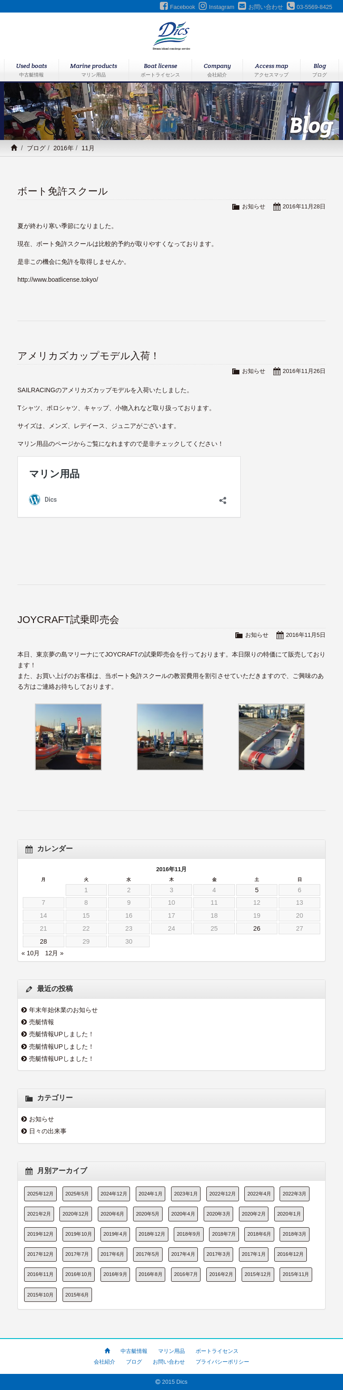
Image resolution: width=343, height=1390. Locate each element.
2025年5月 (77, 1193)
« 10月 (30, 953)
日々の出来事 (48, 1131)
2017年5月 (147, 1254)
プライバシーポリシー (222, 1362)
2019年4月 (115, 1234)
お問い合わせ (169, 1362)
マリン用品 (171, 1351)
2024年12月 (113, 1193)
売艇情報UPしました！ (61, 1034)
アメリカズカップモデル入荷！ (88, 355)
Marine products (94, 70)
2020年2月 (254, 1213)
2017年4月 (183, 1254)
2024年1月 (151, 1193)
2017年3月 (218, 1254)
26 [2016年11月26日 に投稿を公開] (256, 928)
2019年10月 (78, 1234)
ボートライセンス (217, 1351)
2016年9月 (115, 1274)
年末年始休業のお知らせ (63, 1009)
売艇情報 (41, 1022)
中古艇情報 (134, 1351)
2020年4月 (183, 1213)
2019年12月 (40, 1234)
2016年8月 (151, 1274)
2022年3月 (294, 1193)
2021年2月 (39, 1213)
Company (217, 70)
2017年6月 (112, 1254)
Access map (271, 70)
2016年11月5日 (306, 634)
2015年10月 (40, 1294)
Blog (319, 70)
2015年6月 (77, 1294)
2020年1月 (289, 1213)
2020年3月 (218, 1213)
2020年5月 (147, 1213)
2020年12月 (76, 1213)
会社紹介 (104, 1362)
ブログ (36, 148)
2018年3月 (294, 1234)
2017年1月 (254, 1254)
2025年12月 (40, 1193)
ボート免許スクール (62, 191)
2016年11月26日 (304, 371)
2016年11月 (40, 1274)
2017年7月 (77, 1254)
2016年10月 (78, 1274)
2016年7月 (186, 1274)
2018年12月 (152, 1234)
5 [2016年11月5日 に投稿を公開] (257, 890)
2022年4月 (259, 1193)
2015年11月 (296, 1274)
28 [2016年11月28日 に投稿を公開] (43, 941)
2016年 (63, 148)
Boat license (160, 70)
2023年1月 (186, 1193)
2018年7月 (224, 1234)
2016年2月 (221, 1274)
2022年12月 (222, 1193)
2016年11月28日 (304, 206)
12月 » (54, 953)
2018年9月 (189, 1234)
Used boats (31, 70)
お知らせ (253, 206)
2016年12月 (290, 1254)
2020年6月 (112, 1213)
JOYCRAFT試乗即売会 (68, 619)
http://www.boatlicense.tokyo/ (57, 279)
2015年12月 (258, 1274)
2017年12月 (40, 1254)
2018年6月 (259, 1234)
